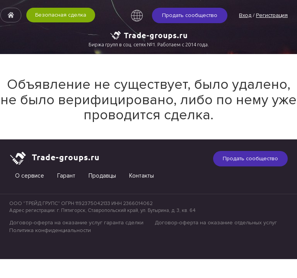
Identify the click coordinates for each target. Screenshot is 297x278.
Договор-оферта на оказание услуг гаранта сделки (76, 222)
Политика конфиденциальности (50, 230)
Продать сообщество (189, 15)
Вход (245, 15)
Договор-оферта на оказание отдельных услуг (216, 222)
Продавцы (102, 175)
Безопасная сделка (60, 15)
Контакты (141, 175)
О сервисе (29, 175)
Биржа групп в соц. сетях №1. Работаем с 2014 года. (149, 44)
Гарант (66, 175)
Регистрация (272, 15)
